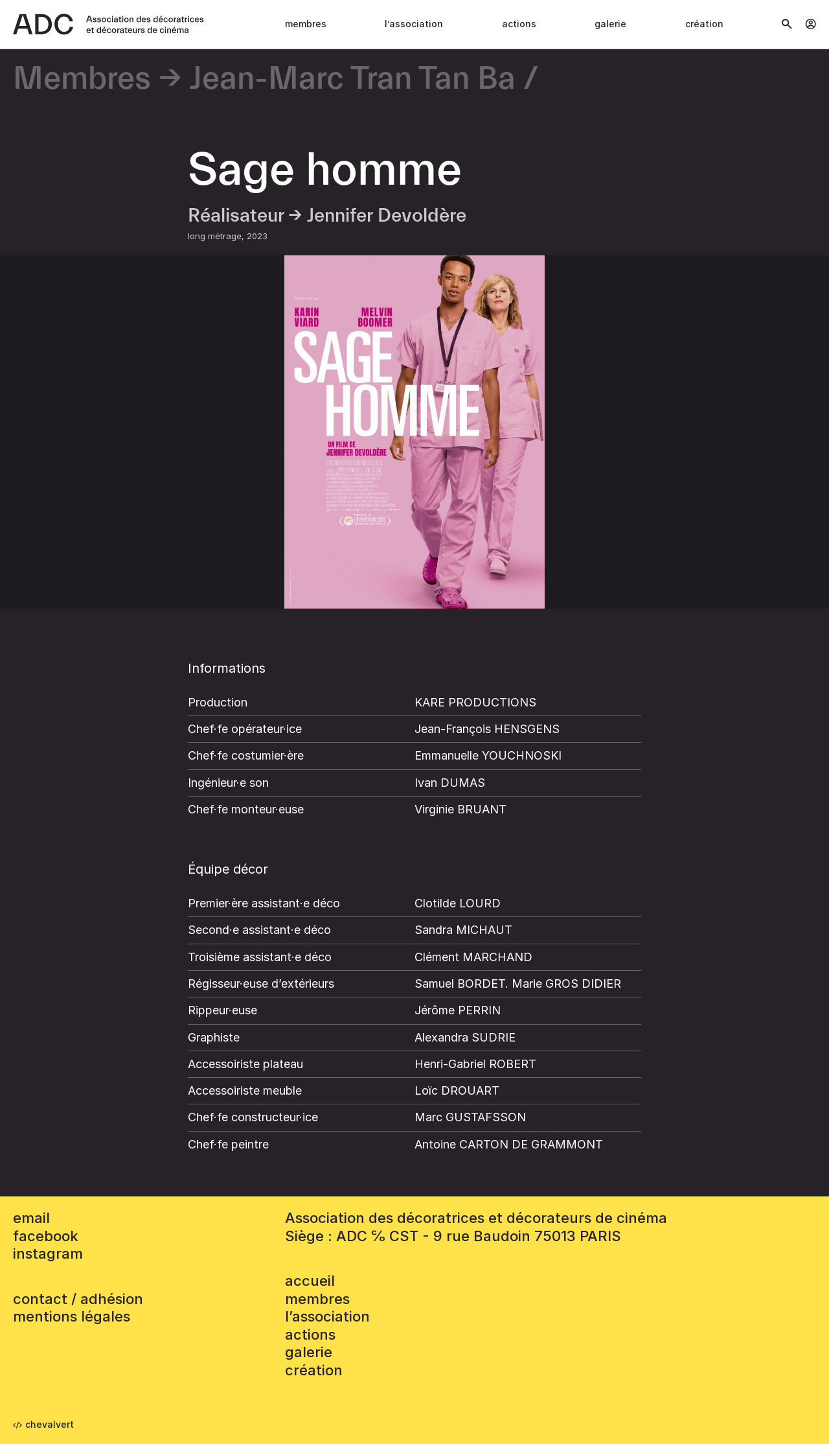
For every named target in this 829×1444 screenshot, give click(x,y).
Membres (305, 23)
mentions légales (71, 1316)
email (31, 1217)
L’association (414, 23)
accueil (310, 1280)
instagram (48, 1253)
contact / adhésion (78, 1298)
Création (704, 23)
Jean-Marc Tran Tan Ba (353, 79)
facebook (45, 1236)
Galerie (610, 23)
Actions (519, 23)
